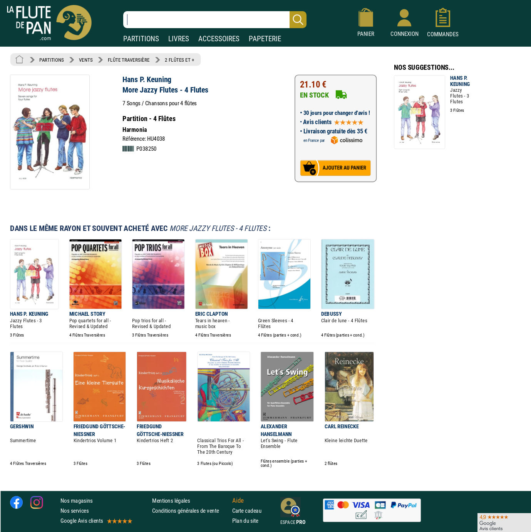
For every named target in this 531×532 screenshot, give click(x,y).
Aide (238, 500)
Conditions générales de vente (190, 510)
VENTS (85, 60)
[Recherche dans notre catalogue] (215, 19)
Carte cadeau (246, 510)
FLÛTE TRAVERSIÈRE (129, 60)
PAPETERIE (265, 38)
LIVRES (178, 38)
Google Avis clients (95, 521)
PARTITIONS (141, 38)
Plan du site (245, 521)
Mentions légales (171, 500)
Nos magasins (76, 500)
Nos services (74, 510)
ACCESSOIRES (219, 38)
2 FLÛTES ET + (179, 60)
